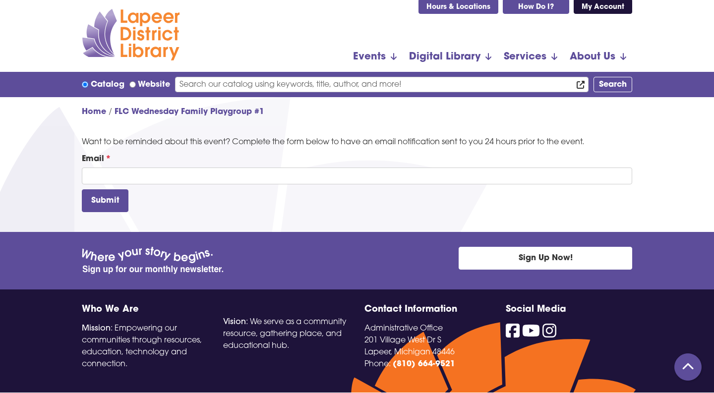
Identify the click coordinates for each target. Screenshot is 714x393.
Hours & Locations (458, 7)
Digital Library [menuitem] (444, 57)
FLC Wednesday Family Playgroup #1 (189, 112)
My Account (603, 7)
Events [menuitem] (369, 57)
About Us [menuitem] (592, 57)
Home (94, 112)
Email (93, 159)
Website (154, 85)
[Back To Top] (688, 367)
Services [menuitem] (525, 57)
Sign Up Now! (546, 258)
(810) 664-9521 (424, 364)
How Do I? (536, 7)
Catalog (107, 85)
